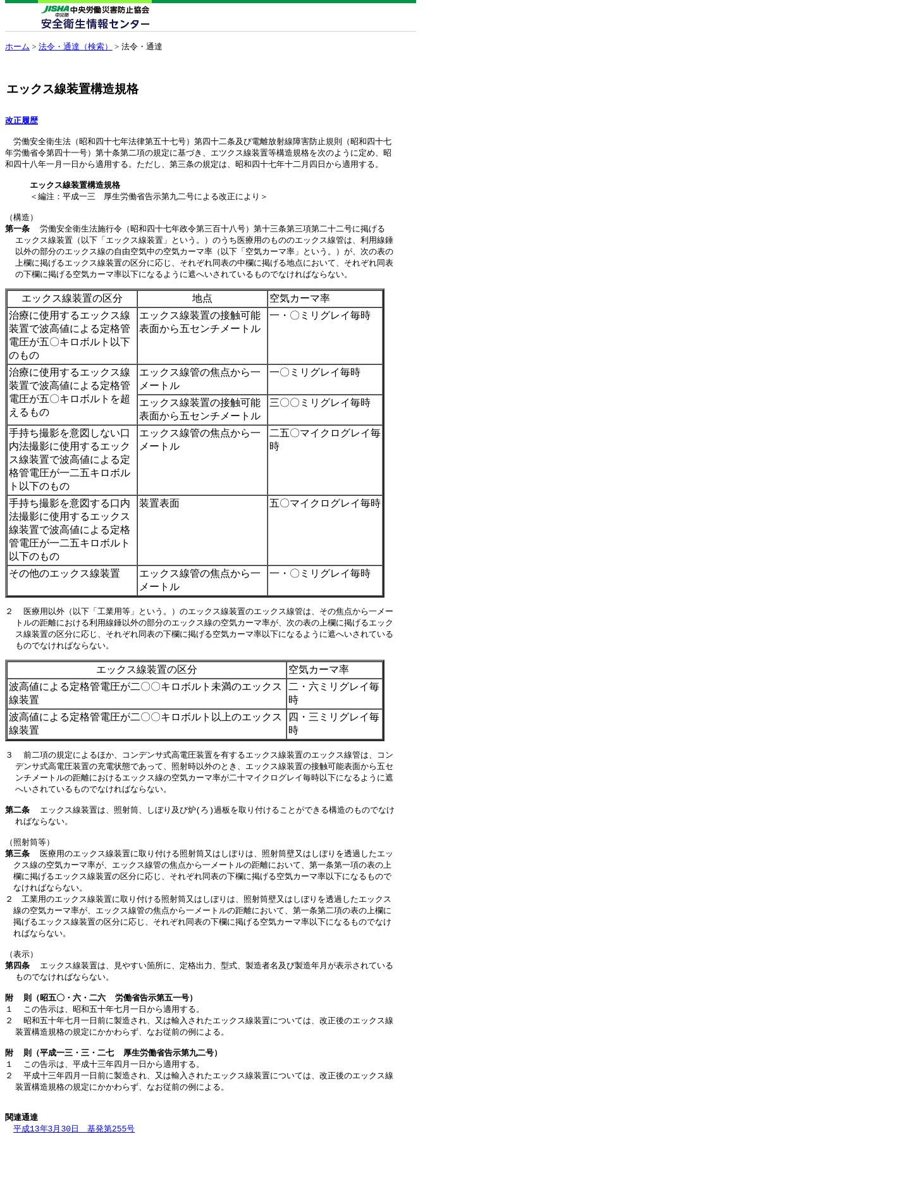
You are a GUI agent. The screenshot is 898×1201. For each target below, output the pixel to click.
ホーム (17, 46)
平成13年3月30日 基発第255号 (74, 1175)
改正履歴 (21, 120)
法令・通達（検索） (76, 46)
